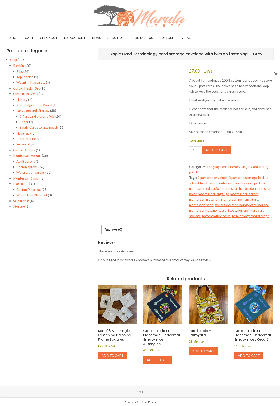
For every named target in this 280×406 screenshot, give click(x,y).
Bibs (19, 71)
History (22, 100)
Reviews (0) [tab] (113, 230)
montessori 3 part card (250, 183)
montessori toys (224, 210)
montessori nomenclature (239, 199)
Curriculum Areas (25, 94)
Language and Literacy (223, 167)
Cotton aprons (27, 167)
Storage (19, 206)
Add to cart (217, 150)
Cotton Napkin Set (26, 88)
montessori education (205, 188)
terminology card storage (250, 216)
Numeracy (23, 133)
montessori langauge (213, 194)
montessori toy (200, 210)
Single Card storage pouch (39, 127)
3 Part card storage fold (37, 116)
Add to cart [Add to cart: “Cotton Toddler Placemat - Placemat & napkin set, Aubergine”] (158, 360)
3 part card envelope (213, 178)
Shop (13, 60)
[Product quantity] (195, 150)
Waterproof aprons (30, 172)
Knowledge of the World (34, 105)
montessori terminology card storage (242, 205)
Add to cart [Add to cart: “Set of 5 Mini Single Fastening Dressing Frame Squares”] (113, 356)
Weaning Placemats (30, 82)
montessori (225, 183)
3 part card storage (243, 178)
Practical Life (26, 139)
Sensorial (23, 144)
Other (24, 122)
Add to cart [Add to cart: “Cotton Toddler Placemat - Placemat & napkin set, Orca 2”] (249, 356)
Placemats (20, 184)
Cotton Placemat (28, 190)
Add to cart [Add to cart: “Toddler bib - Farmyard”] (203, 351)
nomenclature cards (216, 216)
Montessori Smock (26, 178)
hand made (207, 183)
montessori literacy (244, 194)
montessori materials (204, 199)
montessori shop (201, 205)
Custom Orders (24, 150)
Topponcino (24, 77)
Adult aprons (25, 161)
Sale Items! (21, 201)
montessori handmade (238, 188)
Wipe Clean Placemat (31, 195)
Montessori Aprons (27, 155)
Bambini (19, 65)
